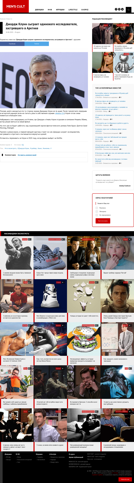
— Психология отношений (24, 460)
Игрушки (60, 9)
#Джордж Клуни (23, 148)
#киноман (46, 148)
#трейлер (33, 148)
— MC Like (8, 457)
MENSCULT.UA (78, 462)
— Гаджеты (39, 457)
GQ (23, 145)
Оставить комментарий (27, 155)
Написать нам (125, 479)
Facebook (11, 44)
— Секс (18, 462)
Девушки (39, 9)
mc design (115, 473)
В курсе (85, 9)
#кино (40, 148)
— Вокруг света (54, 462)
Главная (2, 19)
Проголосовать (103, 221)
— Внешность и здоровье (57, 457)
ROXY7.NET (96, 454)
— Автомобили (40, 460)
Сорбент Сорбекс (97, 475)
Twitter (33, 44)
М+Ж (50, 9)
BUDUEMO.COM (80, 467)
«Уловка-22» (59, 113)
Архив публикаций (76, 457)
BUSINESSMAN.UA (79, 464)
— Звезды (8, 460)
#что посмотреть (11, 148)
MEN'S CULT (96, 456)
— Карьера (52, 460)
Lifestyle (73, 9)
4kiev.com (94, 459)
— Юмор (18, 457)
